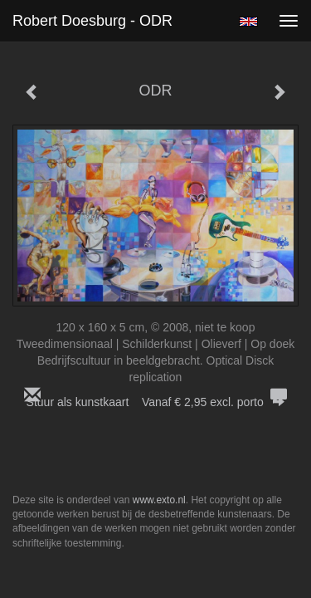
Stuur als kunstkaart (156, 402)
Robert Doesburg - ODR (92, 20)
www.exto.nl (159, 500)
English (248, 22)
